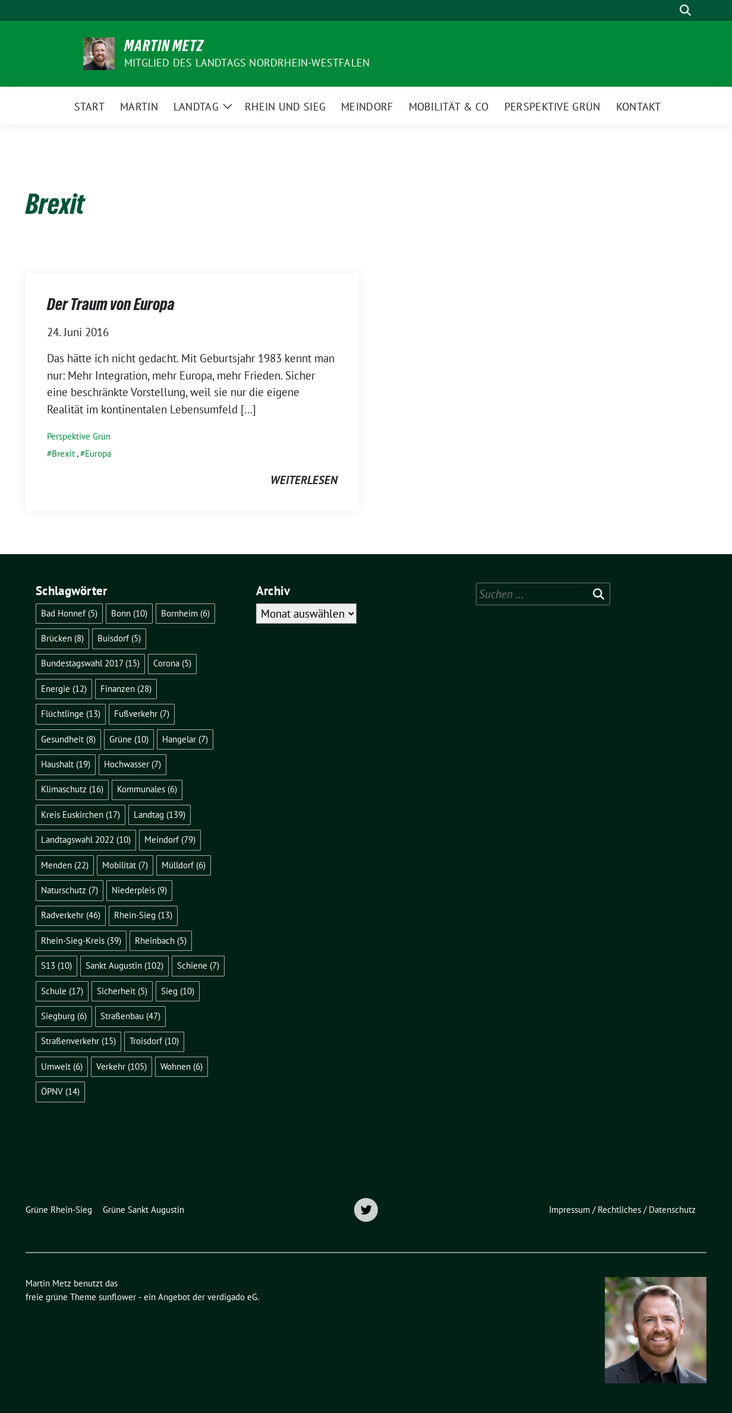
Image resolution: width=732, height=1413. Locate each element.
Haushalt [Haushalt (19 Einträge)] (65, 764)
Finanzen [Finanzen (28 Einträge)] (126, 688)
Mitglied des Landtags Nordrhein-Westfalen (247, 62)
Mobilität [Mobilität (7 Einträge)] (125, 865)
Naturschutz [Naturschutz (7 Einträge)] (69, 890)
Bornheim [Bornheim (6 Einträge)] (185, 613)
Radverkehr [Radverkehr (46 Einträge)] (70, 915)
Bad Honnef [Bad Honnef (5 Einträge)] (69, 613)
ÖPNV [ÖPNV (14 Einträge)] (60, 1091)
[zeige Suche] (685, 10)
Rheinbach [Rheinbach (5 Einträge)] (161, 940)
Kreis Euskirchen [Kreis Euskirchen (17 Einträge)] (80, 814)
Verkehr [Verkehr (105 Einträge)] (121, 1066)
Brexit (63, 453)
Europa (98, 453)
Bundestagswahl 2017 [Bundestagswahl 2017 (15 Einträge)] (90, 663)
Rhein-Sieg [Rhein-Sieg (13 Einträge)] (143, 915)
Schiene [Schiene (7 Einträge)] (198, 965)
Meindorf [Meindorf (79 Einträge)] (169, 839)
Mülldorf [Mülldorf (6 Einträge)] (184, 865)
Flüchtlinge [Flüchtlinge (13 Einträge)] (70, 713)
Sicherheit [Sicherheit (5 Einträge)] (122, 991)
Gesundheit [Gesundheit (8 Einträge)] (68, 739)
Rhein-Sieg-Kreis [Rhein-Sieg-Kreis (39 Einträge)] (81, 940)
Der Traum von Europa (111, 304)
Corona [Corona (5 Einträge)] (172, 663)
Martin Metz (164, 46)
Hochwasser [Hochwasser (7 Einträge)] (132, 764)
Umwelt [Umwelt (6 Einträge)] (62, 1066)
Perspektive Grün (79, 436)
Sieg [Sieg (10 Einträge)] (177, 991)
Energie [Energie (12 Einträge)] (64, 688)
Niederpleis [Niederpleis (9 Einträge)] (139, 890)
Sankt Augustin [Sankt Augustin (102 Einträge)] (124, 965)
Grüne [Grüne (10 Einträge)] (129, 739)
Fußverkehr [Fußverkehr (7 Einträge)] (141, 713)
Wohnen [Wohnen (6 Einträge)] (181, 1066)
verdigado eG (232, 1297)
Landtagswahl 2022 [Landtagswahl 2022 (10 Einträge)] (86, 839)
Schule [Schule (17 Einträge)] (62, 991)
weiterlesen (303, 480)
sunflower (117, 1297)
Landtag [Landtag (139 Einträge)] (159, 814)
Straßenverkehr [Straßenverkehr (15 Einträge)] (78, 1041)
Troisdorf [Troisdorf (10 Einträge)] (154, 1041)
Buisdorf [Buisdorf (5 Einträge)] (119, 638)
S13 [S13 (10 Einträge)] (56, 965)
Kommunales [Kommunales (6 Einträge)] (147, 789)
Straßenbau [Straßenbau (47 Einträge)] (130, 1016)
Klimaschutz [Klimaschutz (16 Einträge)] (72, 789)
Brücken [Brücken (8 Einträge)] (62, 638)
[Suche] (668, 10)
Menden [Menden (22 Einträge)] (65, 865)
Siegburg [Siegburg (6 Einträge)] (64, 1016)
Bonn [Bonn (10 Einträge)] (129, 613)
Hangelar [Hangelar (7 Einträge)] (185, 739)
